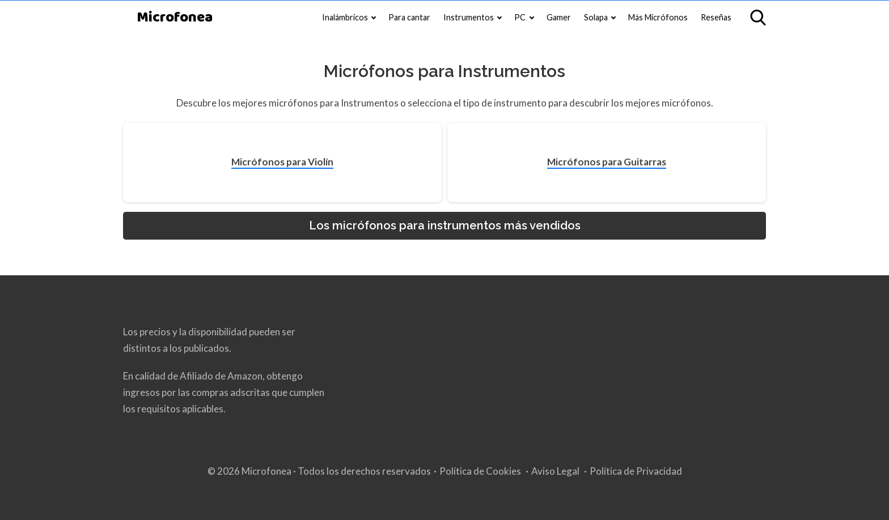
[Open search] (758, 17)
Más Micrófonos (658, 17)
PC (520, 17)
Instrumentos (468, 17)
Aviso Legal (555, 471)
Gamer (559, 17)
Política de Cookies (480, 471)
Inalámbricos (345, 17)
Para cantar (409, 17)
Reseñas (716, 17)
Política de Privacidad (636, 471)
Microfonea (175, 18)
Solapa (596, 17)
